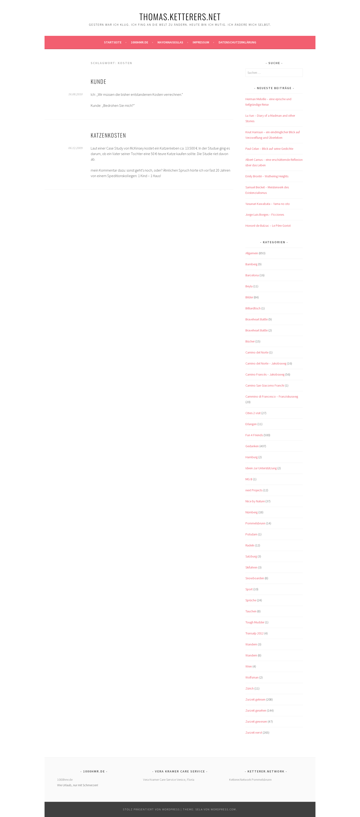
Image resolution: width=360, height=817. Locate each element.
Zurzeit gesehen (255, 710)
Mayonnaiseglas (170, 42)
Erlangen (251, 424)
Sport (249, 589)
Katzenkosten (108, 135)
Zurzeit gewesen (256, 721)
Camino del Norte (256, 352)
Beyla (249, 286)
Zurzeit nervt (253, 732)
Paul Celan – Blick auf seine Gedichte (269, 149)
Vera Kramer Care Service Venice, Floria (168, 779)
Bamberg (251, 264)
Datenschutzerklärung (237, 42)
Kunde (99, 81)
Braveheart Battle (256, 319)
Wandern (251, 644)
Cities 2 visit (253, 413)
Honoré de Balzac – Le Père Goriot (268, 225)
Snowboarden (254, 578)
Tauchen (250, 611)
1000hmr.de (139, 42)
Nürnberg (251, 512)
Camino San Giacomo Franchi (264, 385)
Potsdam (251, 534)
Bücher (250, 341)
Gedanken (252, 446)
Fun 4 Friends (254, 435)
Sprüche (250, 600)
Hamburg (251, 457)
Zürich (249, 688)
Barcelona (252, 275)
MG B (248, 479)
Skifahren (251, 567)
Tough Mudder (254, 622)
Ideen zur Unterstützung (261, 468)
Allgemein (251, 253)
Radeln (249, 545)
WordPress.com (223, 809)
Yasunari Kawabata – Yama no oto (267, 204)
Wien (248, 666)
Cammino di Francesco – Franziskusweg (271, 396)
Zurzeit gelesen (255, 699)
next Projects (253, 490)
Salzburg (251, 556)
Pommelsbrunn (255, 523)
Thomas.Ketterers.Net (180, 16)
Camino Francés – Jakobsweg (264, 374)
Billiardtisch (253, 308)
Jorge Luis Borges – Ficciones (264, 214)
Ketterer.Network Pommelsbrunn (250, 779)
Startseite (112, 42)
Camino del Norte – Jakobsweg (265, 363)
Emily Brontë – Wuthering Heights (266, 176)
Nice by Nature (255, 501)
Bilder (249, 297)
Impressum (201, 42)
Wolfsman (252, 677)
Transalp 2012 (254, 633)
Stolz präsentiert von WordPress (151, 809)
